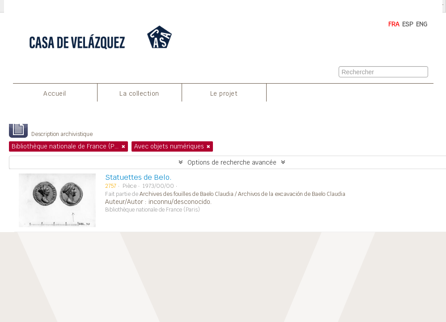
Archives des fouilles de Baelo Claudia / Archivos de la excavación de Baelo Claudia (242, 194)
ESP (407, 24)
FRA (393, 24)
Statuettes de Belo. (138, 177)
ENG (421, 24)
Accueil (54, 93)
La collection (139, 93)
